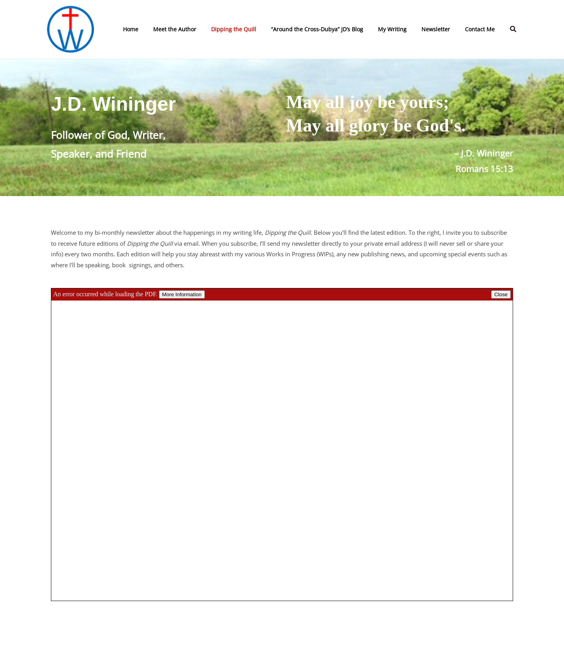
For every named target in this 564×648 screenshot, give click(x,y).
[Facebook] (342, 634)
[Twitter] (365, 634)
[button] (513, 29)
